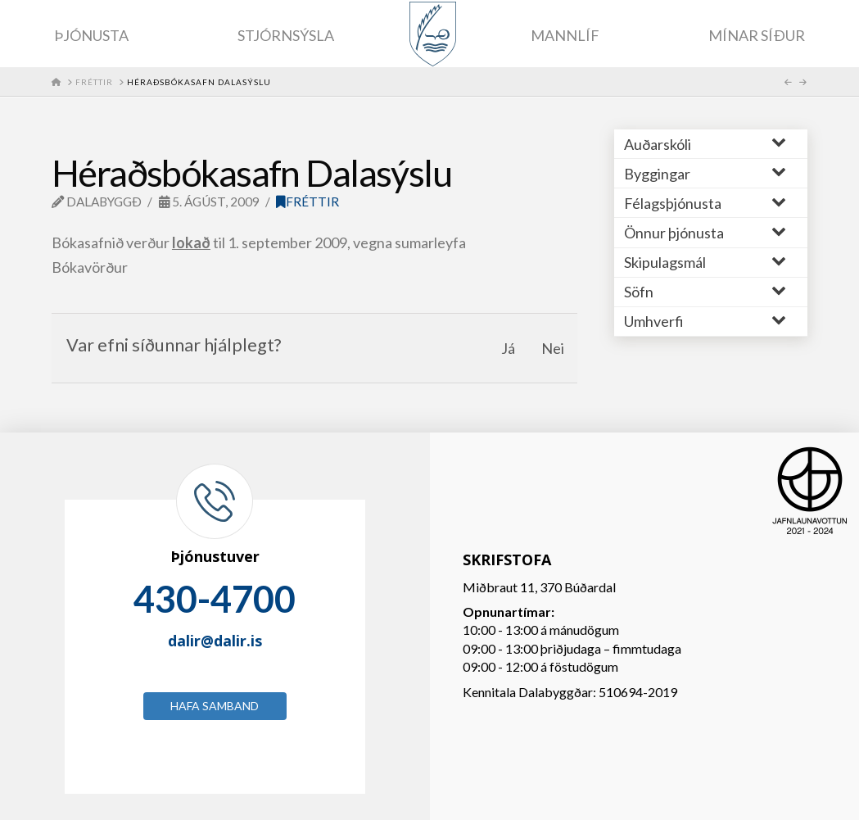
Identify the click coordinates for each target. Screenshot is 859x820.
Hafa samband (214, 706)
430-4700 (214, 599)
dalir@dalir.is (215, 640)
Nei (552, 348)
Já (508, 348)
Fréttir (307, 201)
